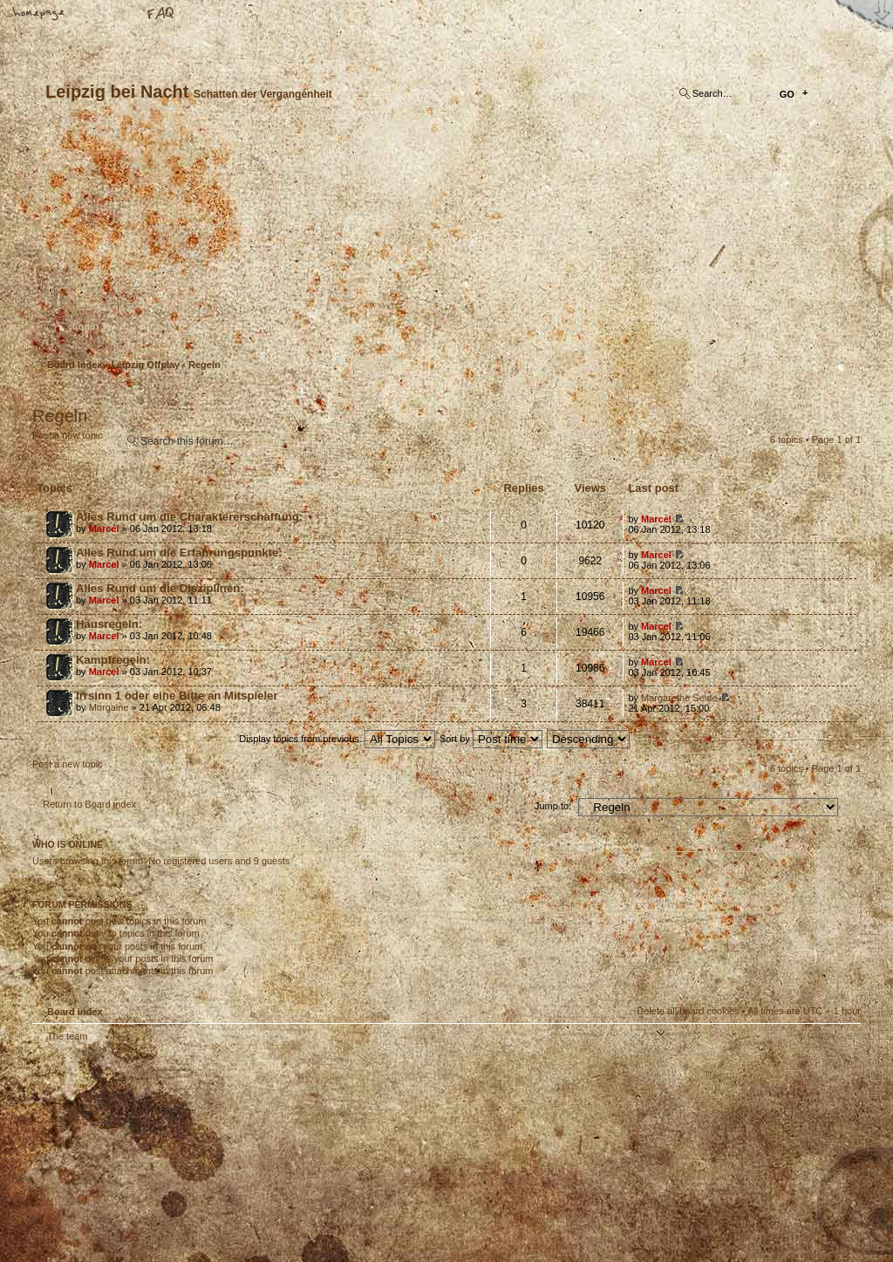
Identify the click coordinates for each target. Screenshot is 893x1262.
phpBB (228, 1152)
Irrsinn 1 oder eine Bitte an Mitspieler (177, 695)
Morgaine (109, 707)
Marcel (104, 528)
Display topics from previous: (337, 738)
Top (839, 1047)
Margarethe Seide (679, 697)
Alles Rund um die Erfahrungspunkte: (179, 552)
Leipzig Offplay (145, 364)
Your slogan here (307, 1154)
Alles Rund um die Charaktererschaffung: (189, 516)
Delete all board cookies (688, 1011)
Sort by (491, 738)
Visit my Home (808, 1203)
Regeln (204, 364)
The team (67, 1036)
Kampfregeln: (113, 659)
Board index (444, 240)
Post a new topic (74, 441)
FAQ (161, 15)
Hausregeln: (109, 624)
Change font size (100, 15)
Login (85, 326)
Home (39, 15)
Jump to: (553, 806)
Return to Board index (89, 804)
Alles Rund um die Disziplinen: (160, 588)
